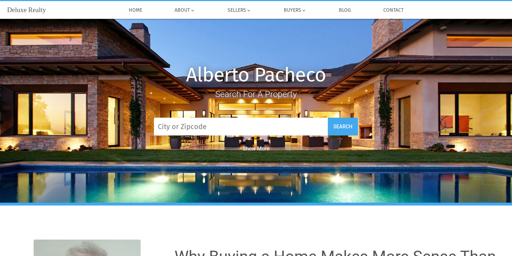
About (184, 10)
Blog (344, 10)
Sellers (239, 10)
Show (256, 148)
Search (343, 126)
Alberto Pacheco (256, 75)
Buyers (294, 10)
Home (135, 10)
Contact (393, 10)
